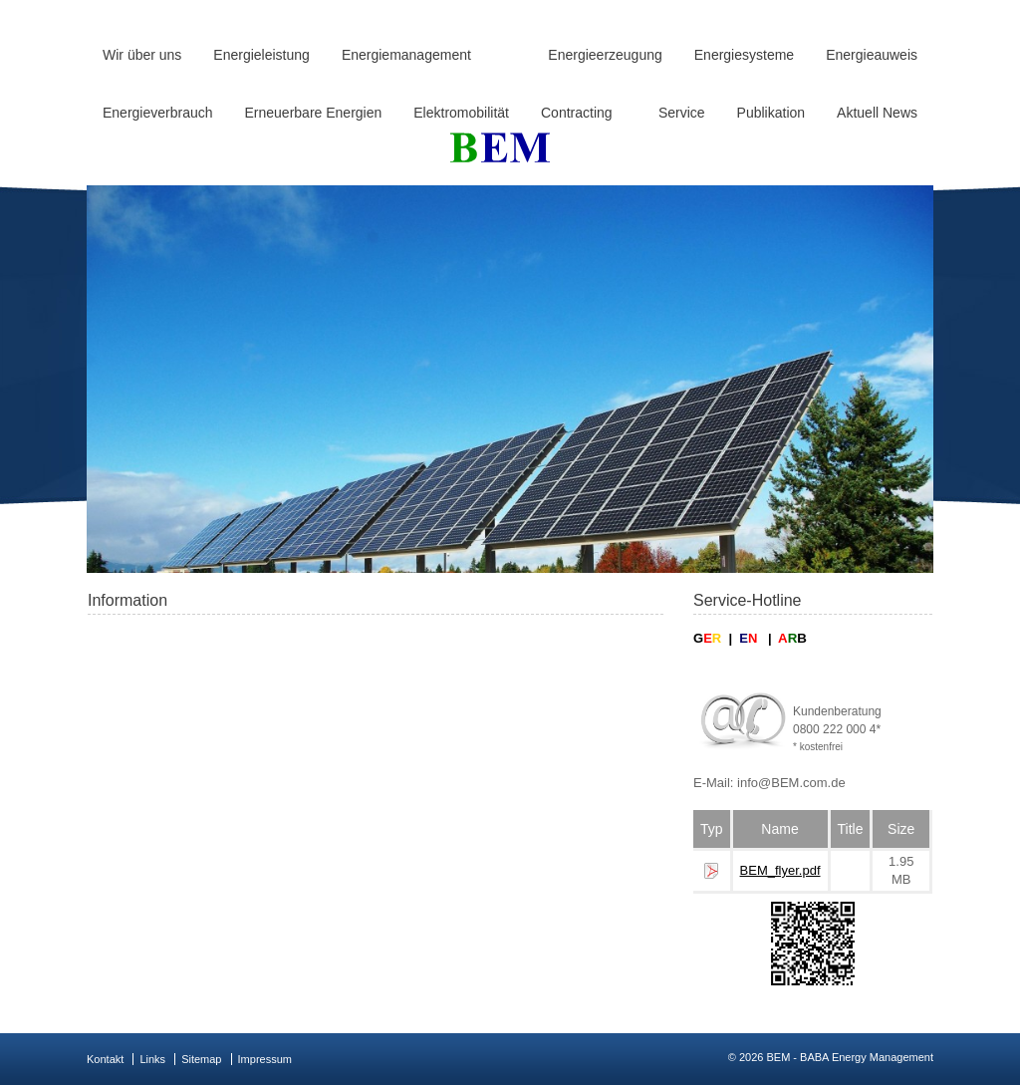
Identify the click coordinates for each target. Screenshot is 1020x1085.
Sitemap (201, 1059)
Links (152, 1059)
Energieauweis (871, 55)
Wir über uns (142, 55)
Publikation (771, 113)
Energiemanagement (406, 55)
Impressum (265, 1059)
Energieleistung (261, 55)
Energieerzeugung (604, 55)
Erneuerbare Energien (313, 113)
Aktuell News (877, 113)
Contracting (577, 113)
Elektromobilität (461, 113)
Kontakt (105, 1059)
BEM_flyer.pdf (780, 870)
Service (681, 113)
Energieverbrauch (158, 113)
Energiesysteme (744, 55)
